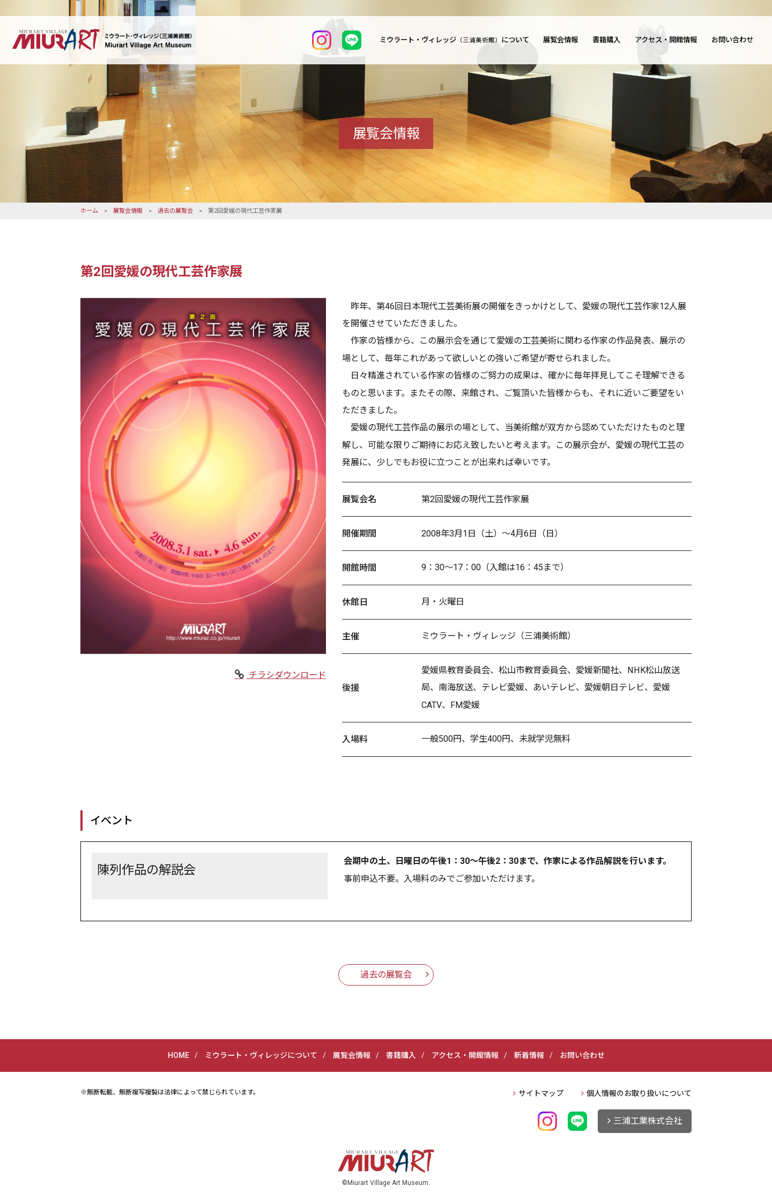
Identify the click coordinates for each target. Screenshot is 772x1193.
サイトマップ (540, 1093)
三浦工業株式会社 (647, 1121)
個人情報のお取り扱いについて (639, 1093)
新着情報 (529, 1055)
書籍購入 (606, 40)
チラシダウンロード (286, 675)
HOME (178, 1055)
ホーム (89, 210)
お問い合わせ (732, 40)
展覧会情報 (560, 40)
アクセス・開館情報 (666, 40)
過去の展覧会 (175, 210)
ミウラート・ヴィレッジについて (454, 40)
